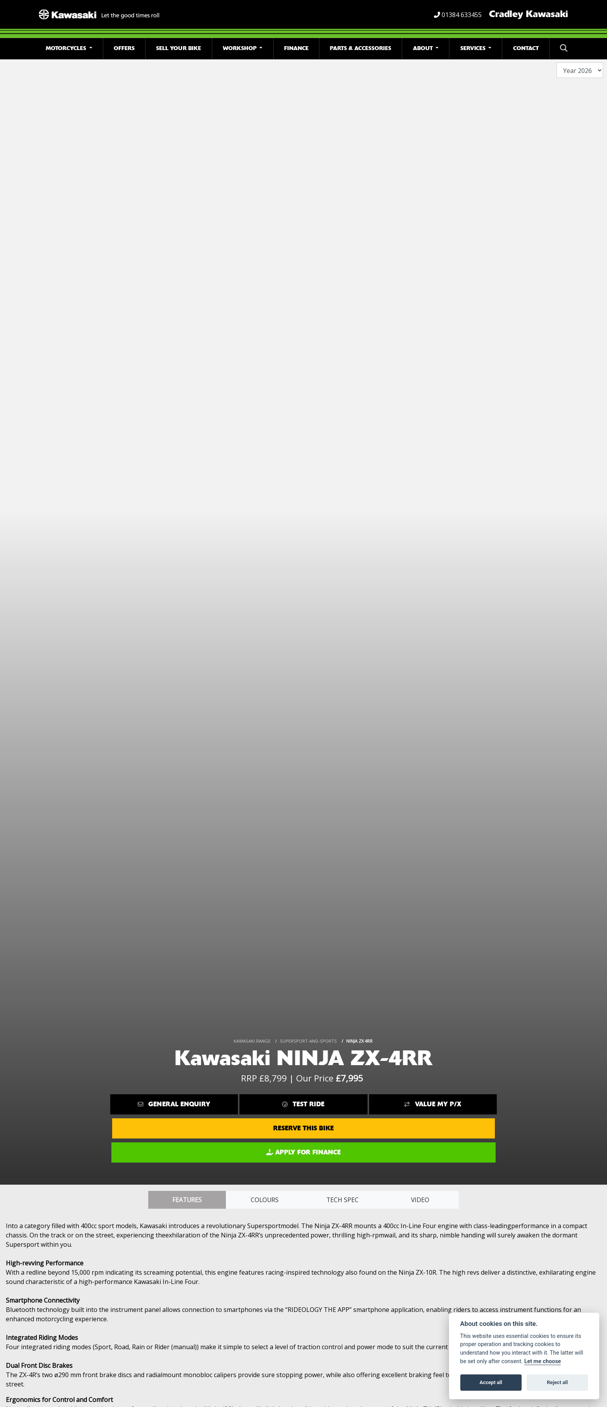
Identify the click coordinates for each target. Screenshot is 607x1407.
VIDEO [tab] (420, 1200)
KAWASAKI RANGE (252, 1041)
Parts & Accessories (360, 48)
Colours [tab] (264, 1200)
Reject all (557, 1382)
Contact (526, 48)
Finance (296, 48)
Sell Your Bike (178, 48)
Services (473, 48)
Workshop (240, 48)
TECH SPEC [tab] (342, 1200)
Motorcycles (67, 48)
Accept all (491, 1382)
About (423, 48)
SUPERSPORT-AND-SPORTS (308, 1041)
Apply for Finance (303, 1152)
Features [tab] (187, 1200)
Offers (124, 48)
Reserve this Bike (303, 1128)
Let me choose (542, 1361)
